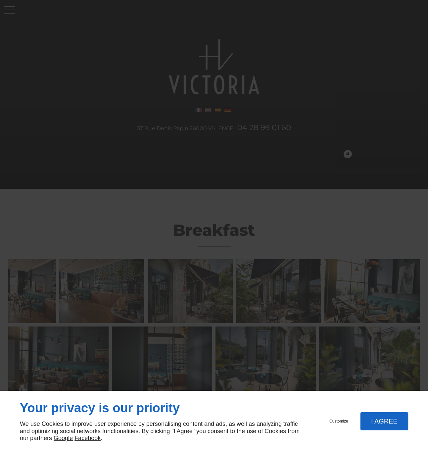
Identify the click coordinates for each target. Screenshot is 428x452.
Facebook (87, 438)
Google (63, 438)
